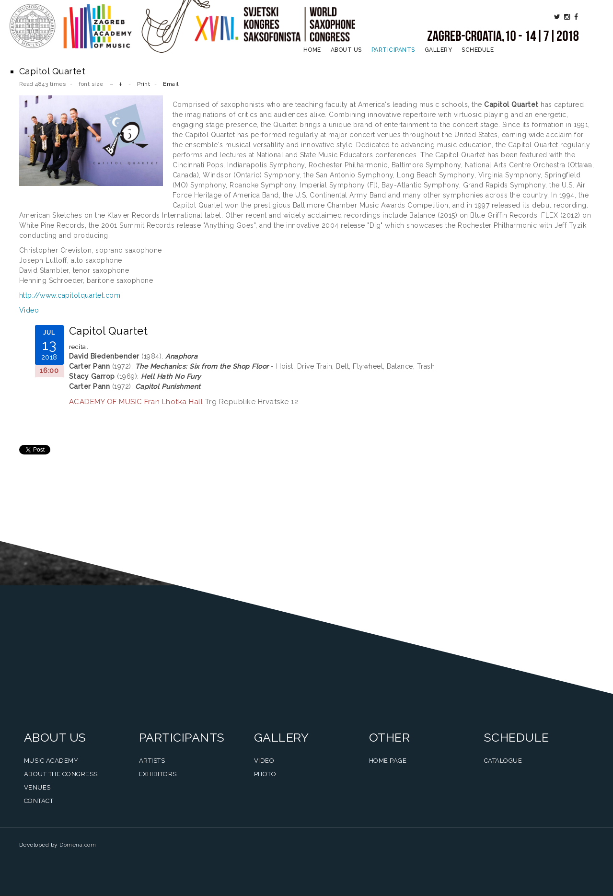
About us (346, 50)
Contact (39, 800)
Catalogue (503, 760)
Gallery (438, 50)
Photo (265, 774)
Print (143, 84)
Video (29, 310)
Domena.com (77, 844)
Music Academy (51, 760)
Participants (393, 50)
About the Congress (61, 774)
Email (171, 84)
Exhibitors (158, 774)
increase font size (120, 83)
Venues (37, 787)
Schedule (478, 50)
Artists (152, 760)
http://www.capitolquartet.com (70, 295)
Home (312, 50)
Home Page (388, 760)
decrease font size (111, 83)
